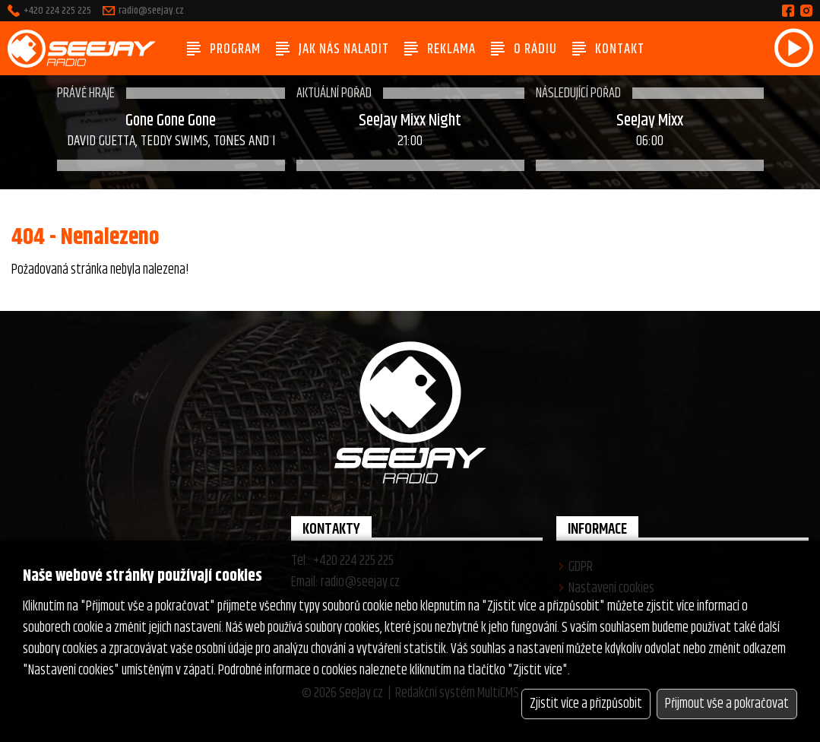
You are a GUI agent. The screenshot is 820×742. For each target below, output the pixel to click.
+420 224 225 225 (57, 10)
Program (224, 49)
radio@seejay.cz (151, 10)
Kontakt (608, 49)
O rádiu (524, 49)
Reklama (440, 49)
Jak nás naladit (332, 49)
